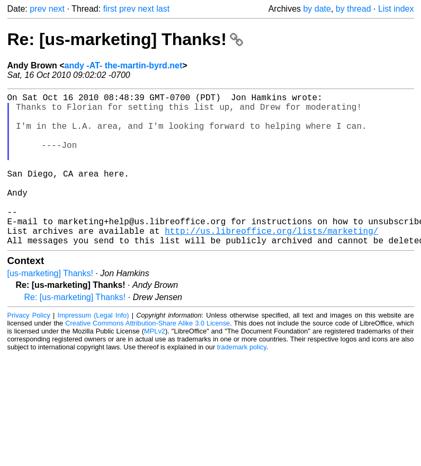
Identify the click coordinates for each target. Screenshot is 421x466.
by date (316, 8)
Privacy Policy (28, 349)
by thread (353, 8)
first (110, 8)
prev (38, 8)
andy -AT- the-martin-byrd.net (124, 65)
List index (396, 8)
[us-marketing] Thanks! (50, 307)
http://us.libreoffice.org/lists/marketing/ (271, 262)
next (57, 8)
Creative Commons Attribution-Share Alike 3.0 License (147, 357)
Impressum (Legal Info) (93, 349)
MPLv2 (154, 365)
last (162, 8)
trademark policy (241, 381)
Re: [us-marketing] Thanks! (125, 39)
